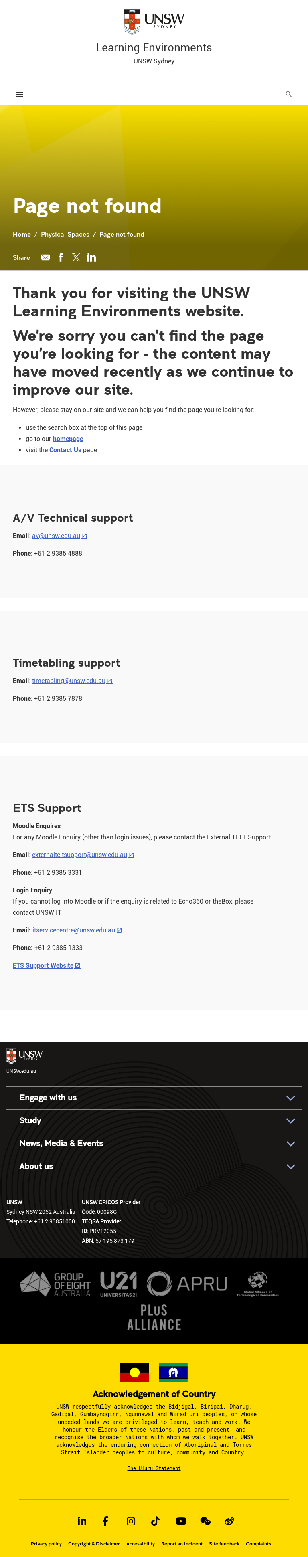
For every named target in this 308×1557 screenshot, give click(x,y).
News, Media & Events (61, 1143)
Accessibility (140, 1544)
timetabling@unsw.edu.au (68, 681)
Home (22, 234)
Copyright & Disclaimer (94, 1544)
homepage (68, 439)
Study (30, 1120)
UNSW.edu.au (24, 1061)
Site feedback (224, 1544)
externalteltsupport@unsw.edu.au (79, 855)
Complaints (258, 1544)
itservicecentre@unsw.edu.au (73, 930)
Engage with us (48, 1097)
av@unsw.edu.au (56, 536)
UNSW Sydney (154, 61)
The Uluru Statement (154, 1468)
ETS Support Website (43, 965)
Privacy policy (46, 1544)
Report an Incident (182, 1544)
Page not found (121, 234)
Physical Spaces (65, 234)
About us (36, 1166)
